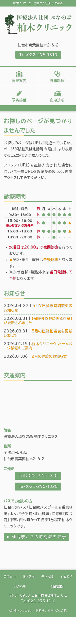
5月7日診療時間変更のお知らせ (38, 308)
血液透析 (57, 100)
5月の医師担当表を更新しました (38, 333)
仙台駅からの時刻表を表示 (39, 537)
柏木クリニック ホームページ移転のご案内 (38, 346)
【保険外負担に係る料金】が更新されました (38, 321)
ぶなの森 (19, 586)
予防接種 (19, 100)
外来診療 (57, 80)
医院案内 (19, 80)
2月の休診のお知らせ (35, 356)
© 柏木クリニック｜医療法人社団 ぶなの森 (38, 610)
